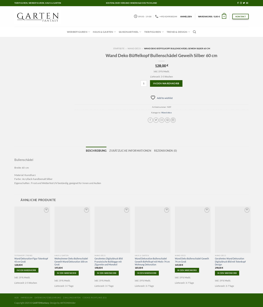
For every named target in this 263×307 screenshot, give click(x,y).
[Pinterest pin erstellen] (167, 120)
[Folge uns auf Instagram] (241, 3)
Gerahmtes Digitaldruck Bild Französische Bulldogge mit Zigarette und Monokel (109, 260)
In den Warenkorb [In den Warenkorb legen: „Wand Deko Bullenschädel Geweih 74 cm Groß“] (187, 269)
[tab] (103, 150)
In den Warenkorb (166, 83)
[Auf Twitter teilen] (155, 120)
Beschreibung (103, 150)
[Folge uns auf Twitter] (244, 3)
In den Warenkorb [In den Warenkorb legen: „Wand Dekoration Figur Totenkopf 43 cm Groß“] (26, 269)
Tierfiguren (154, 32)
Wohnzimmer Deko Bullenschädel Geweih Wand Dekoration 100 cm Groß (71, 260)
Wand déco (134, 48)
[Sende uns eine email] (247, 3)
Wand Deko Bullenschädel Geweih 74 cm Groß (192, 259)
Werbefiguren (78, 32)
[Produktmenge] (144, 83)
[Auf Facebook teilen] (150, 120)
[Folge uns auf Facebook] (238, 3)
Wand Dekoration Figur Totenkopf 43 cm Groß (31, 259)
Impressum (26, 297)
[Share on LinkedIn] (173, 120)
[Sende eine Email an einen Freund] (161, 120)
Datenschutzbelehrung (48, 297)
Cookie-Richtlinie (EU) (95, 297)
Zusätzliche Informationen (130, 150)
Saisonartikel (130, 32)
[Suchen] (194, 32)
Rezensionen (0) (159, 150)
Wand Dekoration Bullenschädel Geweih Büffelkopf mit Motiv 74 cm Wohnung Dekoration (152, 260)
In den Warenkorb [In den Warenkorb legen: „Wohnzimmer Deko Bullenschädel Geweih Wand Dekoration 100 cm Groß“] (66, 272)
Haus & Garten (104, 32)
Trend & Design (178, 32)
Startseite (119, 48)
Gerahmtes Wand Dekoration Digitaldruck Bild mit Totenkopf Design (230, 260)
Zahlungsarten (72, 297)
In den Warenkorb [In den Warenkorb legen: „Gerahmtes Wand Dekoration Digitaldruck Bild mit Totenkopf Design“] (227, 272)
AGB (16, 297)
